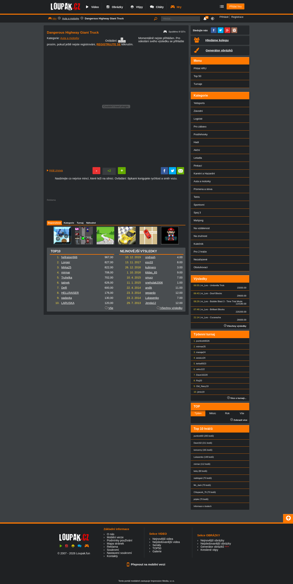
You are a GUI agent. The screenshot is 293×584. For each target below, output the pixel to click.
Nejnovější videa (162, 538)
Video (92, 7)
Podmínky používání (119, 540)
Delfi (64, 287)
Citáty (157, 7)
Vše (110, 308)
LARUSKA (67, 303)
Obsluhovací (201, 267)
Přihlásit (223, 16)
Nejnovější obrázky (212, 540)
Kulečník (198, 243)
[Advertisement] (116, 210)
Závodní (198, 110)
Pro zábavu (200, 126)
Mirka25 (66, 267)
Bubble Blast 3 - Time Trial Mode (226, 301)
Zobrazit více (238, 420)
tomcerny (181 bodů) (203, 450)
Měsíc (212, 413)
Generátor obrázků (212, 546)
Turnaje (198, 83)
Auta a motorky (70, 18)
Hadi (196, 142)
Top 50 (197, 76)
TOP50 (156, 548)
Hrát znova (56, 170)
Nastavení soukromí (119, 552)
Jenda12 (150, 303)
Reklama (112, 546)
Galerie (156, 551)
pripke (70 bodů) (201, 499)
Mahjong (198, 220)
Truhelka (66, 277)
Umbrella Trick (217, 285)
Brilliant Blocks (217, 309)
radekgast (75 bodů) (203, 478)
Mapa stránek (115, 543)
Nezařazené (200, 259)
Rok (227, 413)
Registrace (237, 16)
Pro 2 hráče (200, 251)
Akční (197, 150)
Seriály (156, 545)
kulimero (150, 267)
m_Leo (204, 285)
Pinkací (198, 165)
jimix (199, 392)
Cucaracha (215, 317)
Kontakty (112, 556)
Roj (197, 380)
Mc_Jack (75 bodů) (202, 485)
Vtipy (136, 7)
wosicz (199, 358)
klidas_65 (151, 272)
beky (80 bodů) (200, 471)
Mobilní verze (115, 537)
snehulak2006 (154, 282)
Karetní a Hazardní (204, 173)
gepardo (150, 292)
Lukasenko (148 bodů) (204, 457)
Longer (65, 262)
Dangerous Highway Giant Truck (104, 18)
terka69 (200, 363)
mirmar (65, 272)
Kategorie (69, 223)
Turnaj (80, 223)
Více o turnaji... (236, 398)
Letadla (198, 157)
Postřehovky (201, 134)
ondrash (150, 257)
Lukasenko (152, 297)
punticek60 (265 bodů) (204, 436)
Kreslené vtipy (209, 549)
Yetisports (199, 103)
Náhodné (91, 223)
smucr (149, 277)
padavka (66, 297)
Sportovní (199, 204)
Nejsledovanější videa (166, 542)
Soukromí (113, 549)
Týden (197, 413)
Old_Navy (201, 386)
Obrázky (114, 7)
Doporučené (54, 223)
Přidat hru (235, 6)
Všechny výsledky (170, 308)
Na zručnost (200, 236)
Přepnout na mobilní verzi (146, 564)
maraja (199, 352)
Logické (198, 118)
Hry (175, 7)
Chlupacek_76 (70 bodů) (205, 492)
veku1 (199, 369)
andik (148, 287)
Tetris (197, 196)
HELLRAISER (70, 292)
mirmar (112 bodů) (202, 464)
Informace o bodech (203, 506)
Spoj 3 (197, 212)
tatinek (65, 282)
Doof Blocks (216, 293)
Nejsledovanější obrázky (215, 543)
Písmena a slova (203, 189)
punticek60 (201, 341)
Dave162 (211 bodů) (203, 443)
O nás (110, 534)
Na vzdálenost (202, 228)
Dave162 (200, 375)
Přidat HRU (200, 68)
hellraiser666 (69, 257)
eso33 (149, 262)
